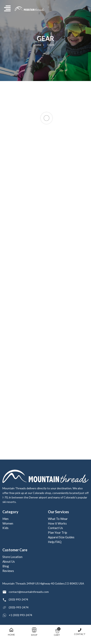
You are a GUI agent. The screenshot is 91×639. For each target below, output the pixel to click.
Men (5, 519)
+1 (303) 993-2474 (20, 615)
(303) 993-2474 (18, 599)
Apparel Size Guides (61, 537)
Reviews (8, 571)
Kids (5, 528)
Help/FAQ (54, 542)
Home (37, 44)
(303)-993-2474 (19, 607)
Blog (5, 566)
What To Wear (58, 519)
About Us (8, 561)
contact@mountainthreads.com (29, 591)
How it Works (57, 523)
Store (50, 44)
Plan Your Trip (57, 532)
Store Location (12, 557)
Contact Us (55, 528)
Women (7, 523)
